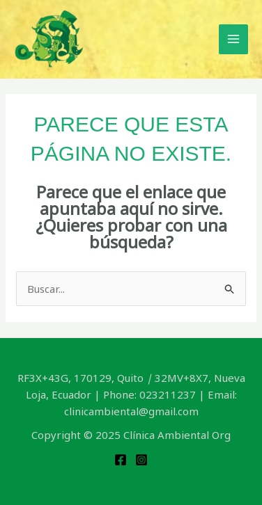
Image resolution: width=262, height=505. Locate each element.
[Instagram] (141, 460)
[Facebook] (120, 460)
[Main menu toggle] (234, 39)
